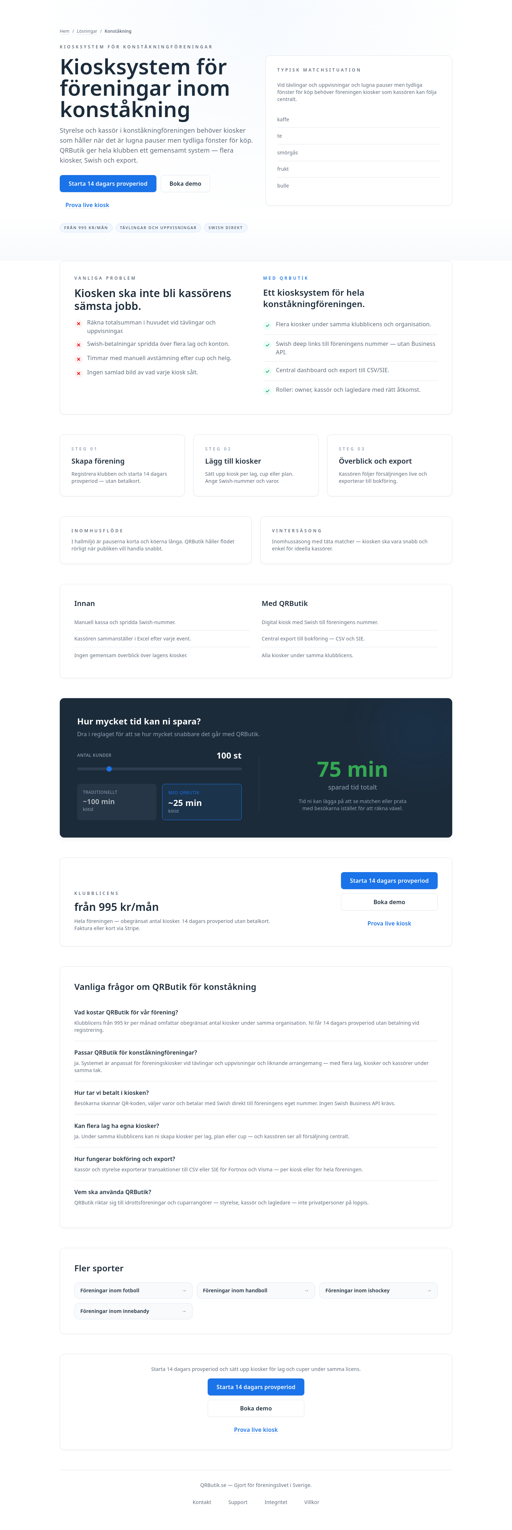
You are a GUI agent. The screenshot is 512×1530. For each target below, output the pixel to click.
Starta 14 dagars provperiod (108, 184)
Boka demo (185, 184)
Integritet (276, 1502)
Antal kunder (94, 755)
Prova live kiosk (87, 205)
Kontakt (202, 1502)
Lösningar (87, 31)
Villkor (311, 1502)
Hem (64, 31)
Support (237, 1502)
